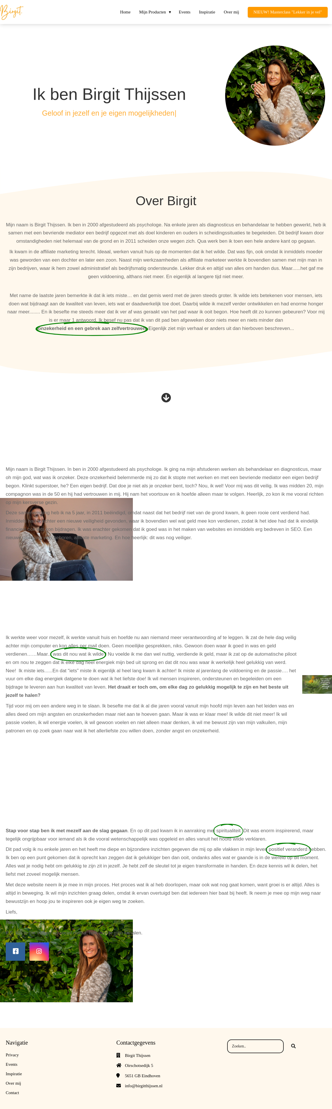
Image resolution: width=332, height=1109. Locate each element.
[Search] (293, 1046)
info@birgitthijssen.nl (143, 1086)
